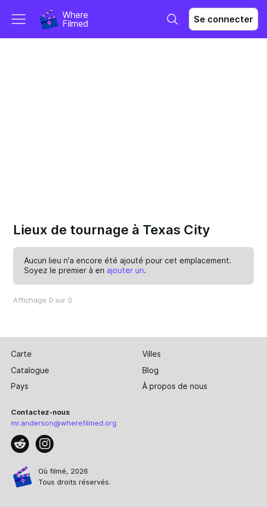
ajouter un (125, 270)
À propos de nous (174, 386)
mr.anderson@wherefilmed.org (64, 422)
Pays (19, 386)
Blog (150, 370)
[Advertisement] (133, 120)
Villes (151, 353)
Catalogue (30, 370)
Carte (21, 353)
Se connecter (223, 19)
